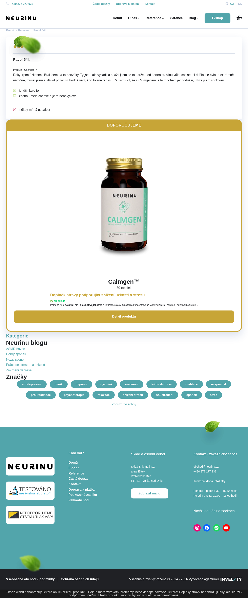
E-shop (73, 468)
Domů (117, 18)
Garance (176, 18)
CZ (232, 3)
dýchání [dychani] (106, 384)
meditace (191, 384)
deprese (81, 384)
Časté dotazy (78, 478)
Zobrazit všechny (124, 404)
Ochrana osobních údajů (80, 579)
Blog (194, 18)
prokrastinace (41, 395)
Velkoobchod (78, 500)
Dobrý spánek (16, 354)
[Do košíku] (239, 18)
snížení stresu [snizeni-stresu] (133, 395)
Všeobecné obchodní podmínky (30, 579)
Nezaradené (15, 359)
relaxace (104, 395)
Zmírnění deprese (19, 370)
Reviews (23, 30)
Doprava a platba (127, 3)
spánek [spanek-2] (191, 395)
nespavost (218, 384)
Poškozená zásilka (82, 494)
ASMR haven (15, 349)
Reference (155, 18)
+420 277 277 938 (19, 3)
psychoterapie (74, 395)
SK (240, 3)
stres (213, 395)
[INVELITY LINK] (231, 579)
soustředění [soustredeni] (164, 395)
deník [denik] (59, 384)
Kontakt (150, 3)
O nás (134, 18)
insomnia (131, 384)
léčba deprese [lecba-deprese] (161, 384)
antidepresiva (32, 384)
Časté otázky (101, 3)
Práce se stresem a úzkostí (25, 364)
